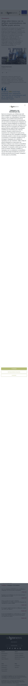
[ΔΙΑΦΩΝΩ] (25, 105)
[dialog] (14, 343)
